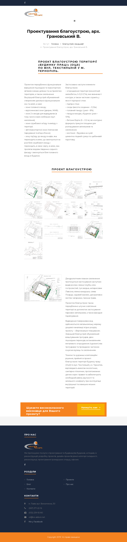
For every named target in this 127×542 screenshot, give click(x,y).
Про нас (69, 484)
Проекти (70, 479)
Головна (55, 44)
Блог (29, 484)
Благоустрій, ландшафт (73, 44)
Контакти (31, 489)
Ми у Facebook (36, 522)
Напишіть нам (89, 407)
